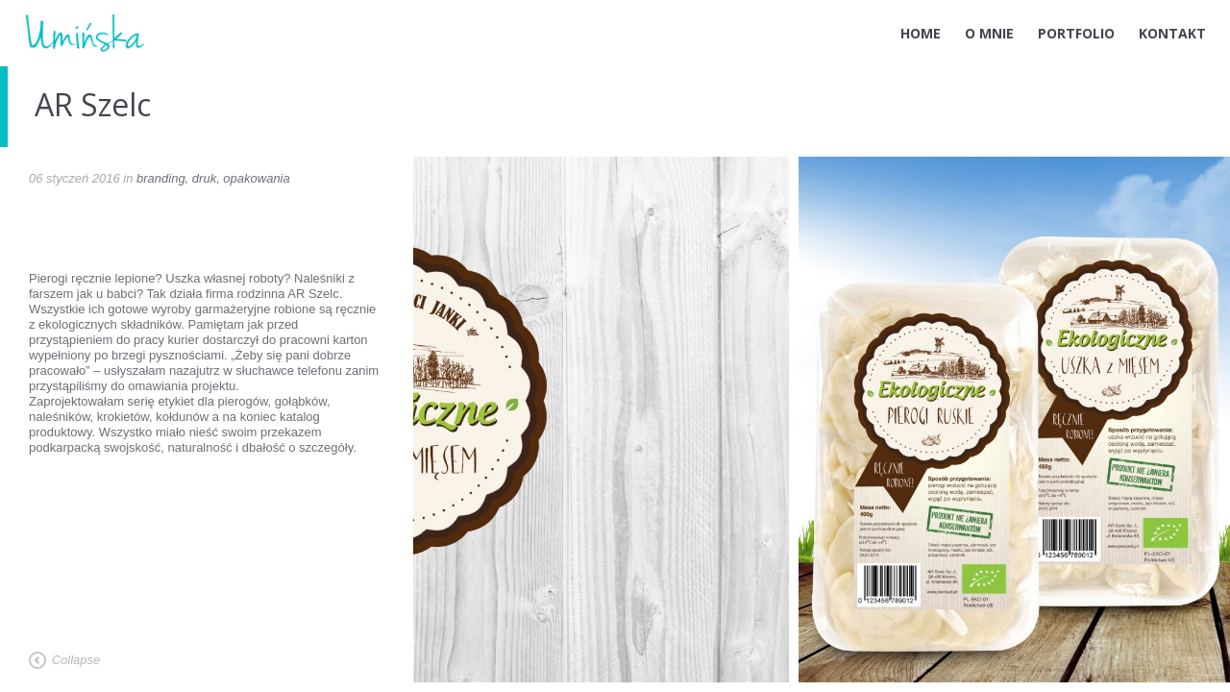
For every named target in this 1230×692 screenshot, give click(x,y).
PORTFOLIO (1076, 33)
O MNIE (989, 33)
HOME (920, 33)
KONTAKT (1172, 33)
